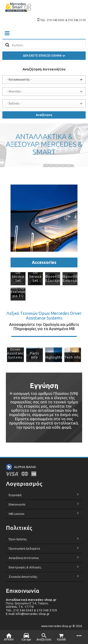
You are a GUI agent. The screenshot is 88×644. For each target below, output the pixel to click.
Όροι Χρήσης (18, 539)
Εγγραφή (15, 495)
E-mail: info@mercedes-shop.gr (28, 614)
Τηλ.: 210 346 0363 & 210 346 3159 (31, 610)
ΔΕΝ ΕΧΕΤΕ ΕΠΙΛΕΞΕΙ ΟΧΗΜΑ (44, 55)
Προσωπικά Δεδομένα (24, 548)
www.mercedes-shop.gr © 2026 (61, 626)
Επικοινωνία (17, 504)
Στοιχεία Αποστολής (23, 576)
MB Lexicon (17, 514)
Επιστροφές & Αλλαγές (25, 567)
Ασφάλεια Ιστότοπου (24, 558)
